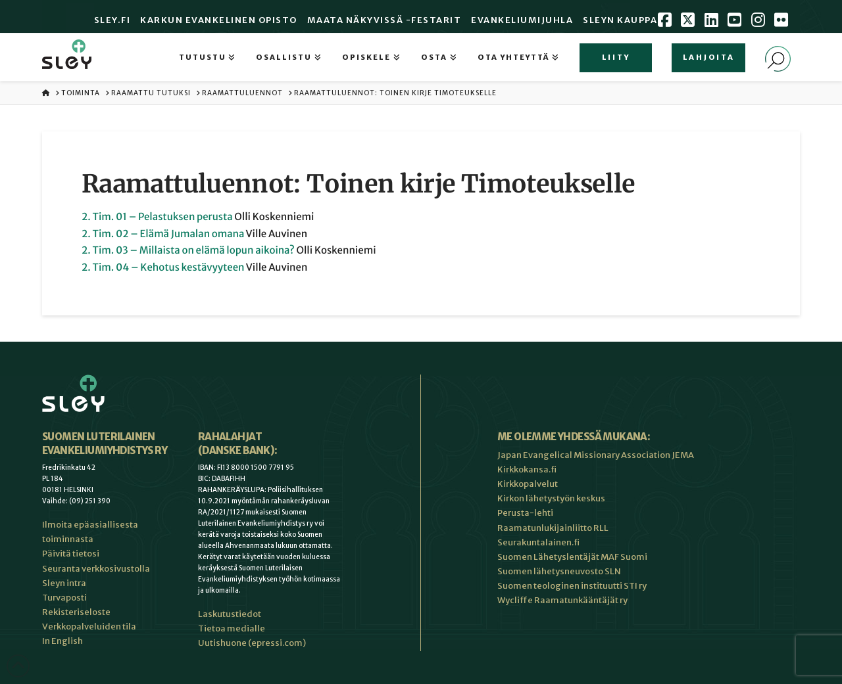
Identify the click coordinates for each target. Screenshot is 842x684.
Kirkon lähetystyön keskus (551, 498)
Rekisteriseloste (76, 612)
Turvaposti (64, 597)
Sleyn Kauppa (620, 20)
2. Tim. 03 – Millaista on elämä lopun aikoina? (188, 250)
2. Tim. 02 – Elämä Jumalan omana (163, 234)
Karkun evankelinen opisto (218, 20)
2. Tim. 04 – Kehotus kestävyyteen (163, 268)
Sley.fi (112, 20)
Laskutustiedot (229, 614)
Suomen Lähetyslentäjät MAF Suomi (572, 556)
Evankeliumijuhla (522, 20)
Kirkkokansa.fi (527, 469)
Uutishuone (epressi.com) (252, 643)
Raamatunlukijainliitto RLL (552, 528)
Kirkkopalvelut (527, 484)
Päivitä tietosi (70, 553)
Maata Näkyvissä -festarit (384, 20)
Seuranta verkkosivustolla (96, 568)
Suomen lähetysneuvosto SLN (559, 571)
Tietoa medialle (231, 628)
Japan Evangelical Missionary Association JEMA (595, 455)
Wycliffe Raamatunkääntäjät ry (562, 600)
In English (62, 641)
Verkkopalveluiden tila (89, 626)
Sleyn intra (64, 583)
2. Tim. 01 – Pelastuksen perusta (157, 217)
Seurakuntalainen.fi (538, 542)
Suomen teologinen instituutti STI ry (572, 585)
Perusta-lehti (525, 512)
